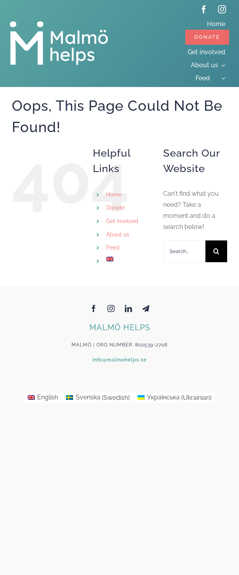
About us (117, 234)
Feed (112, 247)
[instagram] (222, 9)
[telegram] (145, 308)
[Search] (216, 251)
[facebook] (204, 9)
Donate (115, 207)
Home (114, 194)
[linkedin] (128, 308)
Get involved (122, 221)
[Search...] (184, 251)
